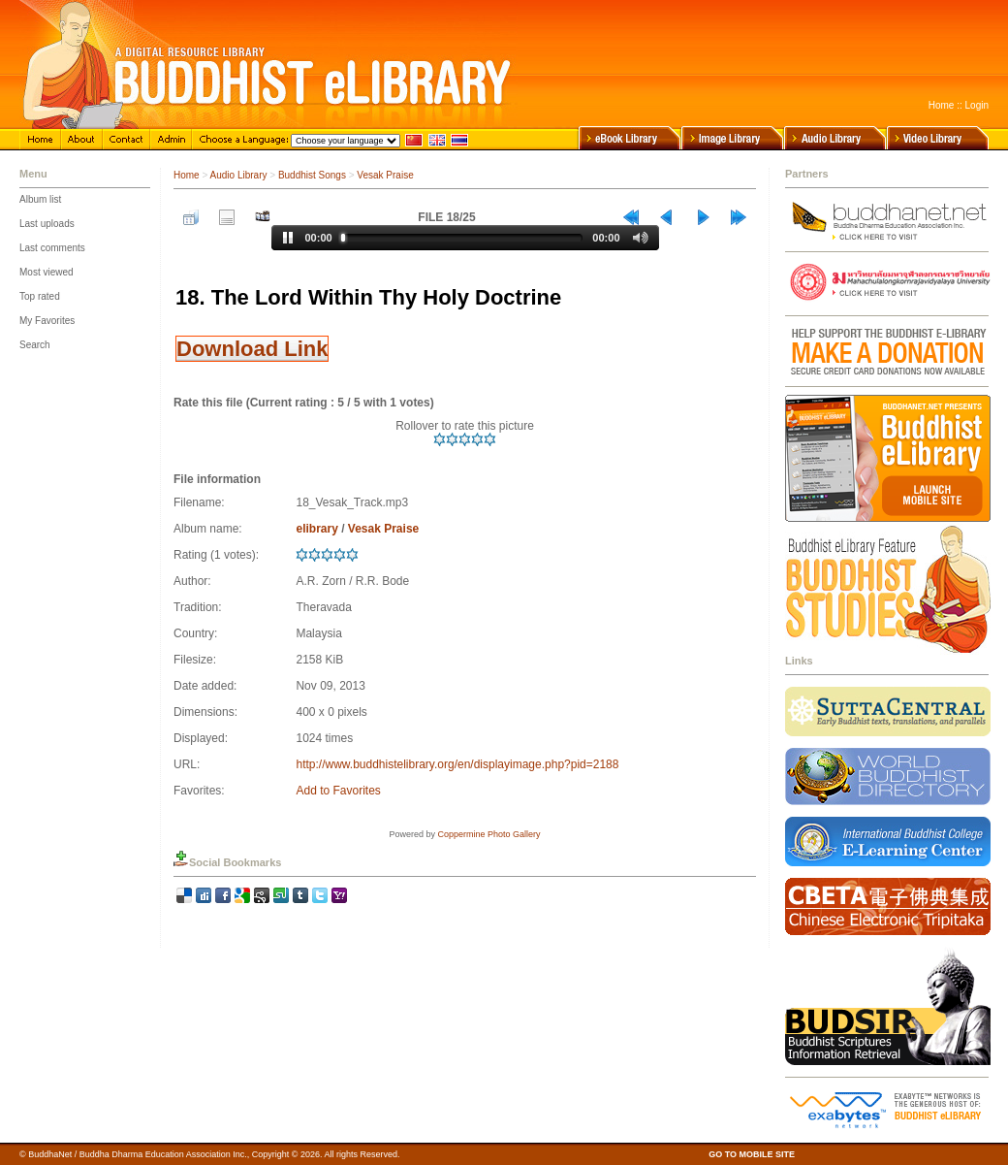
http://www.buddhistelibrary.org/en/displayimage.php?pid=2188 (457, 764)
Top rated (39, 296)
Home (942, 105)
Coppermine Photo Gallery (488, 834)
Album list (40, 199)
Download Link (252, 349)
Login (977, 105)
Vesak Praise (385, 175)
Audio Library (239, 175)
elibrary (316, 528)
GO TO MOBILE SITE (752, 1154)
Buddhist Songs (312, 175)
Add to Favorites (338, 790)
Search (34, 345)
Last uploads (47, 223)
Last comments (52, 248)
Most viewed (46, 272)
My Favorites (47, 320)
